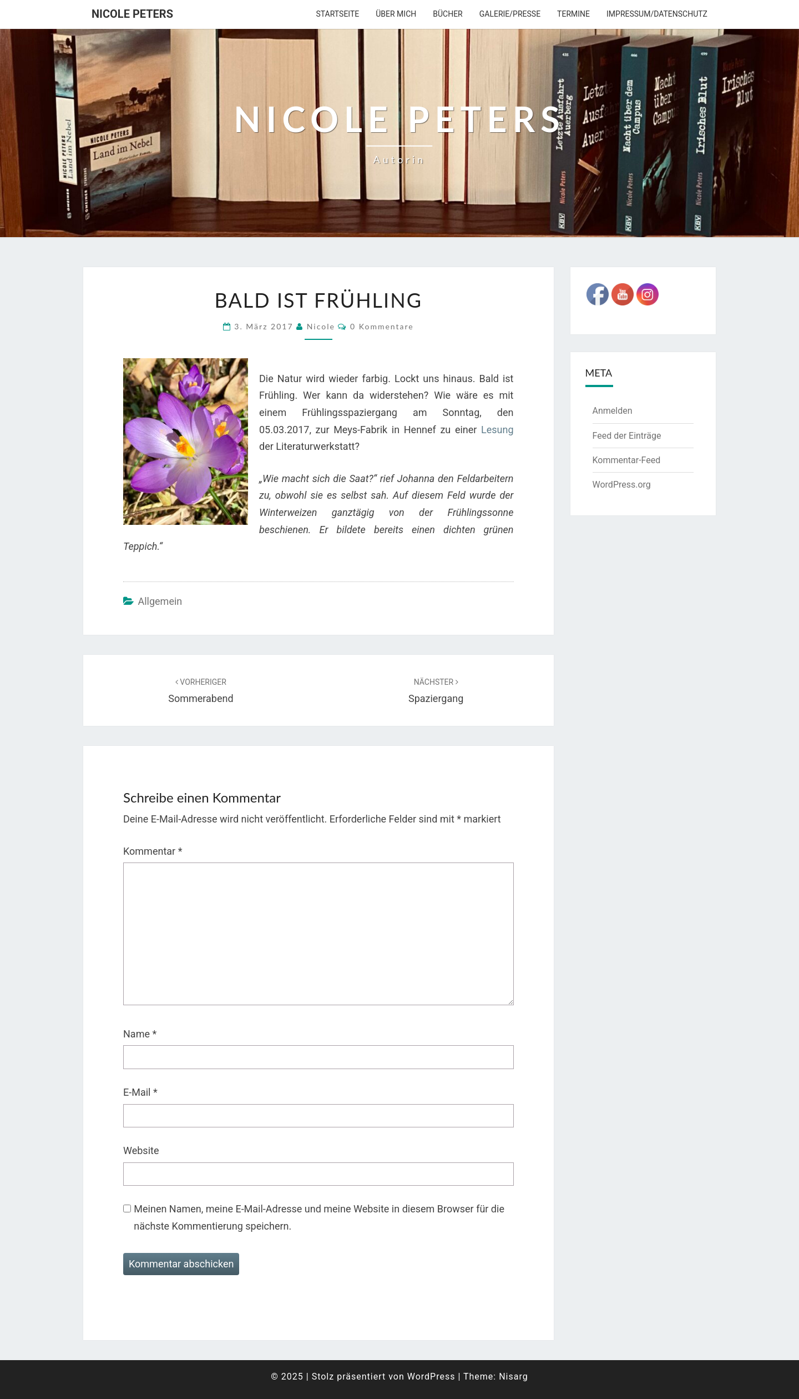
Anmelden (613, 410)
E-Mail (140, 1092)
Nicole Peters (132, 14)
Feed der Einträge (627, 435)
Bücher (447, 13)
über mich (396, 13)
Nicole (321, 326)
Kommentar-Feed (627, 460)
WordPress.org (622, 484)
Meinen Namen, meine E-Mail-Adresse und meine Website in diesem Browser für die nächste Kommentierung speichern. (319, 1217)
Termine (573, 13)
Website (141, 1150)
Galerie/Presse (509, 13)
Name (139, 1034)
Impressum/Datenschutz (656, 13)
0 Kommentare (382, 326)
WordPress (431, 1376)
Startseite (337, 13)
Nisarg (513, 1376)
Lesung (497, 429)
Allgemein (160, 601)
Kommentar (152, 851)
